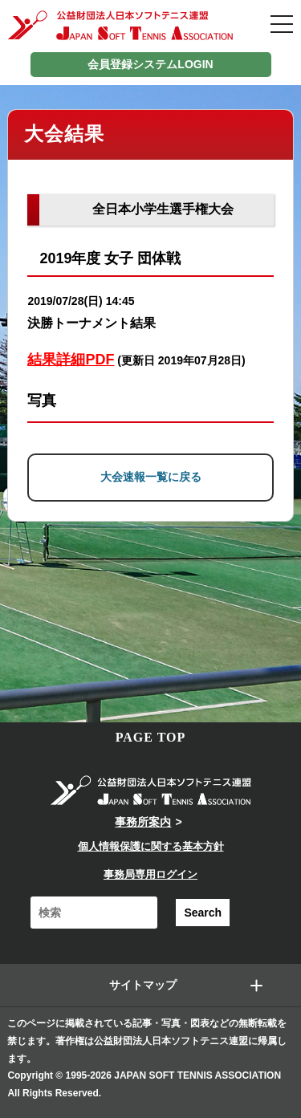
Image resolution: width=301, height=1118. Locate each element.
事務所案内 (143, 821)
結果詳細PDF (70, 360)
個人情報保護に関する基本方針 (151, 846)
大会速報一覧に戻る (150, 476)
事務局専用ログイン (150, 874)
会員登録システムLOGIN (150, 64)
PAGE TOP (151, 737)
